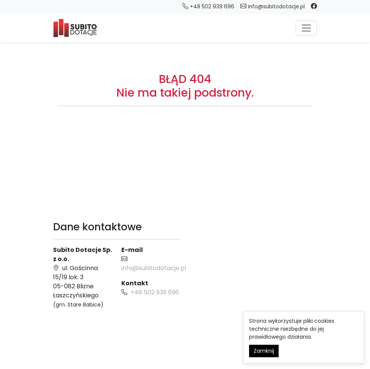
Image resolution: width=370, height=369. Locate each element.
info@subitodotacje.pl (272, 6)
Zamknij (264, 351)
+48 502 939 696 (154, 292)
